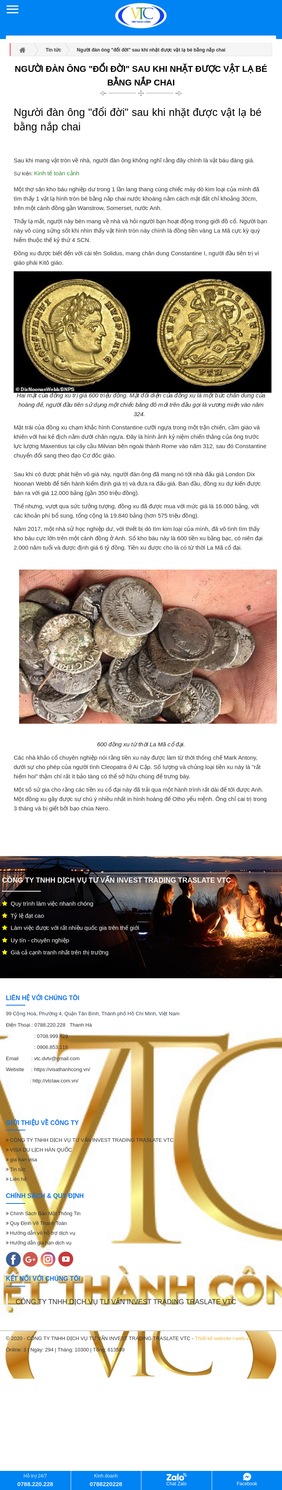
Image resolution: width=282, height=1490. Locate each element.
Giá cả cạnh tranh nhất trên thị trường (55, 952)
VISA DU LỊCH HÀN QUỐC (39, 1150)
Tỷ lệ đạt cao (23, 915)
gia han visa (21, 1159)
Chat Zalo (176, 1479)
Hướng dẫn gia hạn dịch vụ (38, 1243)
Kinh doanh (106, 1480)
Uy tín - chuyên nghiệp (35, 940)
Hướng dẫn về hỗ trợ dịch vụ (40, 1233)
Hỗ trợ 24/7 (35, 1480)
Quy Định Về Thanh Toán (36, 1223)
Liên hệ (16, 1179)
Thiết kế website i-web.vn (223, 1338)
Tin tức (16, 1169)
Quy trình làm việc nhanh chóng (47, 903)
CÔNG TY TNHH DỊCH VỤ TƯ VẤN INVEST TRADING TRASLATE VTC (89, 1140)
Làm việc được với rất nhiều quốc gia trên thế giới (70, 927)
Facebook (247, 1479)
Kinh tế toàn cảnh (56, 173)
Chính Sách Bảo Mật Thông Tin (43, 1213)
